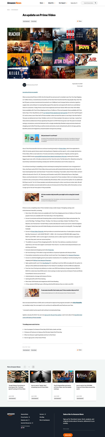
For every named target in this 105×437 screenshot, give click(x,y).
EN (22, 427)
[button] (44, 3)
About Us (51, 3)
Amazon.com (25, 420)
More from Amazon (45, 420)
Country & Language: (25, 426)
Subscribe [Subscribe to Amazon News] (74, 3)
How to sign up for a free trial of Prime (35, 337)
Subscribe (68, 435)
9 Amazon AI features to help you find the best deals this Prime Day (43, 332)
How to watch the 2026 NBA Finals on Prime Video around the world (85, 387)
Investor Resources (27, 423)
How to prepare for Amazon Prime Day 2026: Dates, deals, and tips (42, 329)
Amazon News (24, 414)
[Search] (88, 3)
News (41, 3)
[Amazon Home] (14, 3)
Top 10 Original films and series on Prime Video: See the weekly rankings (62, 387)
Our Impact (62, 3)
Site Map (42, 417)
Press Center (25, 417)
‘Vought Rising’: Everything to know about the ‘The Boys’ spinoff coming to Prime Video (17, 387)
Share (79, 21)
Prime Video (33, 21)
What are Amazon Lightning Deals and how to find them (40, 335)
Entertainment (14, 9)
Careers (43, 414)
